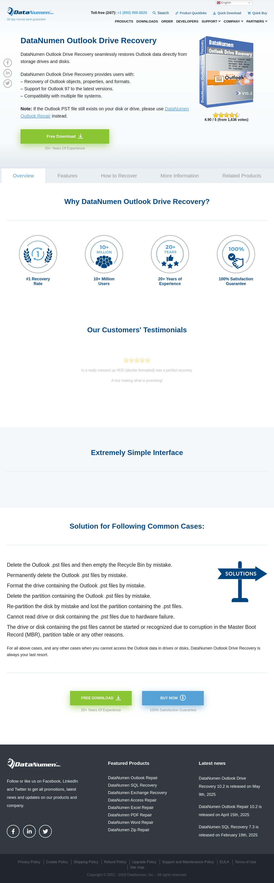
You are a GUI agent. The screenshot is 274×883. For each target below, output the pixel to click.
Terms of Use (245, 862)
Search (161, 13)
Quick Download (227, 13)
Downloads (147, 21)
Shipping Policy (86, 862)
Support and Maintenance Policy (188, 862)
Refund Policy (115, 862)
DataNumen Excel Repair (131, 807)
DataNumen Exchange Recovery (137, 792)
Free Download (61, 136)
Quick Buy (257, 13)
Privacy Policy (29, 862)
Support (211, 21)
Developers (187, 21)
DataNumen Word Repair (130, 822)
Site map (137, 867)
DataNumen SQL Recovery (132, 785)
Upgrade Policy (144, 862)
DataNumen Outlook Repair (133, 778)
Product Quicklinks (191, 13)
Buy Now (169, 698)
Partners (256, 21)
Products (124, 21)
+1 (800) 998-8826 (132, 13)
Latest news (212, 763)
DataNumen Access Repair (132, 800)
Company (233, 21)
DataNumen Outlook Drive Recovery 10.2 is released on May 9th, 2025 (229, 786)
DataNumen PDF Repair (130, 815)
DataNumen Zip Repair (128, 830)
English (224, 3)
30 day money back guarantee (26, 19)
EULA (224, 862)
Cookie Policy (57, 862)
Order (167, 21)
